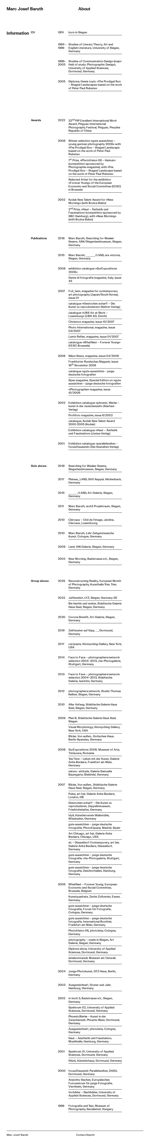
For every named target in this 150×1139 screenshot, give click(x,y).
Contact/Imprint (85, 1134)
